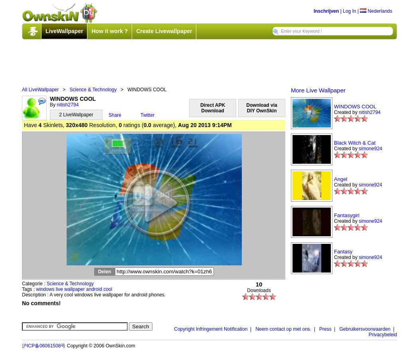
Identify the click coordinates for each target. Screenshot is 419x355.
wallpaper (74, 289)
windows (45, 289)
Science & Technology (93, 89)
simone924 (370, 148)
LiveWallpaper (64, 31)
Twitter (147, 115)
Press (325, 329)
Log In (349, 11)
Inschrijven (326, 11)
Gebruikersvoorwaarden (364, 329)
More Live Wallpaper (318, 90)
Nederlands (376, 11)
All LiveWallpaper (40, 89)
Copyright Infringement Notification (210, 329)
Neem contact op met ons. (283, 329)
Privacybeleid (383, 334)
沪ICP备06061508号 (43, 346)
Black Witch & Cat (355, 143)
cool (107, 289)
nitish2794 (68, 105)
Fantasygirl (347, 215)
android (94, 289)
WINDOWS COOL (355, 107)
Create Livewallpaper (164, 31)
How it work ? (109, 31)
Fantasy (343, 252)
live (59, 289)
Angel (340, 179)
